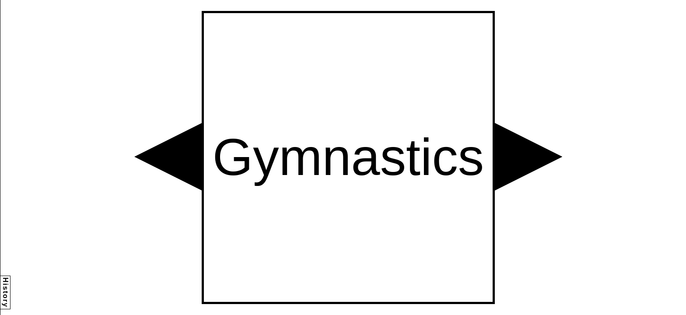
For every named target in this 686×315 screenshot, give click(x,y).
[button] (168, 156)
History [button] (5, 292)
